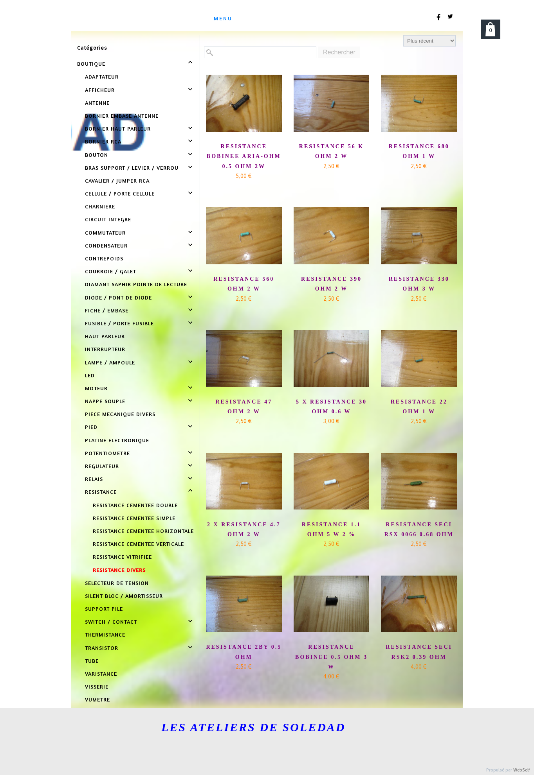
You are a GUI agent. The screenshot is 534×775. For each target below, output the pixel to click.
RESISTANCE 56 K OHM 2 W (331, 151)
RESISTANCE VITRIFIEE (122, 556)
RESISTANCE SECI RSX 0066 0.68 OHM (419, 529)
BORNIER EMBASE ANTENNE (122, 115)
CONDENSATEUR (106, 245)
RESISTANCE (101, 491)
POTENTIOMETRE (107, 453)
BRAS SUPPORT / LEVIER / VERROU (132, 167)
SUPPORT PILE (104, 608)
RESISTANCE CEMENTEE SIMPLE (134, 518)
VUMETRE (97, 699)
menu (223, 18)
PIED (91, 426)
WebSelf (521, 770)
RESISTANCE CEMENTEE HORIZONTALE (143, 530)
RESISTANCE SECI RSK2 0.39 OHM (419, 652)
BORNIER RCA (103, 141)
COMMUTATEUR (105, 232)
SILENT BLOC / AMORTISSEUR (124, 595)
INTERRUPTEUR (105, 349)
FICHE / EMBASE (106, 310)
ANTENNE (97, 102)
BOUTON (96, 154)
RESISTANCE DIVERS (119, 570)
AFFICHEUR (100, 89)
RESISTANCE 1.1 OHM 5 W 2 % (331, 529)
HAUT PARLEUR (105, 336)
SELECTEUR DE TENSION (117, 582)
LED (90, 375)
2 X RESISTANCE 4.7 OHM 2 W (244, 529)
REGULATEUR (102, 466)
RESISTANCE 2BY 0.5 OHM (243, 652)
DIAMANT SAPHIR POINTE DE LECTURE (136, 284)
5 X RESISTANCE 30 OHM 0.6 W (331, 406)
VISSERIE (96, 686)
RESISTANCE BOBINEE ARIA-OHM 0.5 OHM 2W (244, 156)
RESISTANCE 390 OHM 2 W (331, 284)
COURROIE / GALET (110, 271)
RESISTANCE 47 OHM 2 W (243, 406)
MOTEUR (96, 388)
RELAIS (94, 478)
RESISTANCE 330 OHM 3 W (419, 284)
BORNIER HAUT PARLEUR (118, 128)
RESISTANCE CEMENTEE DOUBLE (135, 505)
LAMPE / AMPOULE (110, 362)
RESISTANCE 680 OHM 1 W (419, 151)
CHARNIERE (100, 206)
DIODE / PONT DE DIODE (118, 297)
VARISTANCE (101, 673)
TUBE (92, 660)
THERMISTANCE (105, 634)
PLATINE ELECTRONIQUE (117, 440)
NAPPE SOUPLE (105, 401)
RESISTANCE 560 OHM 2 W (243, 284)
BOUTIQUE (91, 63)
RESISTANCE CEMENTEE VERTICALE (138, 543)
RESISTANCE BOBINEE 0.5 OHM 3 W (331, 656)
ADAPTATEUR (102, 76)
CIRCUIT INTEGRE (108, 219)
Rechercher (339, 52)
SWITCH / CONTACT (111, 621)
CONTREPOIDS (104, 258)
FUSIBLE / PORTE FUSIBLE (119, 323)
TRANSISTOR (101, 647)
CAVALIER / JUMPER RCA (117, 180)
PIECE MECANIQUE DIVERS (120, 414)
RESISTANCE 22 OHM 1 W (419, 406)
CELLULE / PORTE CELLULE (120, 193)
